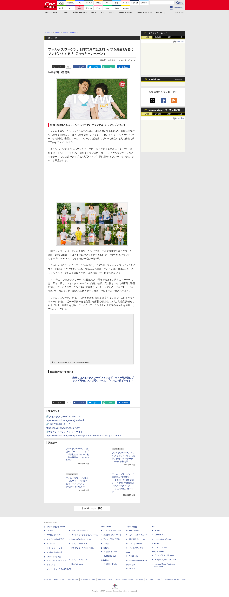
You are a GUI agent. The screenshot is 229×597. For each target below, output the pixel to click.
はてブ (96, 67)
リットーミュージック (112, 530)
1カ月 (180, 37)
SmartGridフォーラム (79, 530)
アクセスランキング (158, 33)
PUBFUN (155, 544)
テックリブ (130, 565)
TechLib (132, 568)
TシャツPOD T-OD (112, 539)
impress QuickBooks (163, 539)
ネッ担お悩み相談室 (54, 552)
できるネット (52, 565)
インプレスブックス (79, 560)
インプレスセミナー (79, 544)
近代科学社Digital (110, 564)
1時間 (147, 37)
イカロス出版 (131, 527)
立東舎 (106, 544)
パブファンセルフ (162, 547)
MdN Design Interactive (138, 560)
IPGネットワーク (158, 552)
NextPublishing (77, 564)
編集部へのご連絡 (105, 579)
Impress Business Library (81, 539)
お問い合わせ (72, 579)
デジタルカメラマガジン (56, 560)
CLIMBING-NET (110, 556)
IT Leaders (51, 544)
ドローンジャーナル (54, 548)
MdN (128, 552)
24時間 (158, 37)
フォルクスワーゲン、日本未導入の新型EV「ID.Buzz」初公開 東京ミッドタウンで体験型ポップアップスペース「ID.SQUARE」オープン (123, 483)
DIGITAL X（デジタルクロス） (83, 548)
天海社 (157, 530)
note (110, 67)
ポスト (60, 67)
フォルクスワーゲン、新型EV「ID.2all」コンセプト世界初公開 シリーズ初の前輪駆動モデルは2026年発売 (77, 454)
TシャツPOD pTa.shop (164, 555)
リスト (68, 67)
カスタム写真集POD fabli (165, 560)
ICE (153, 527)
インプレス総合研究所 (55, 539)
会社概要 (139, 579)
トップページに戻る (91, 508)
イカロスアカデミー (137, 548)
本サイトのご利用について (53, 579)
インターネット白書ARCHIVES (59, 569)
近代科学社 (105, 560)
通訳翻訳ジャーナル (137, 539)
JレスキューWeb (135, 544)
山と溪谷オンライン (111, 552)
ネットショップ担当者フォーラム (84, 535)
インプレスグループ (154, 579)
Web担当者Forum (53, 535)
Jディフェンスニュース (138, 535)
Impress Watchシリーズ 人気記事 (164, 110)
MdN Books (133, 556)
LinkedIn (125, 67)
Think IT (50, 530)
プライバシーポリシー (124, 579)
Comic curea (159, 535)
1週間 (169, 37)
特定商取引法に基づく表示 (175, 579)
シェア (81, 67)
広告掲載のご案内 (88, 579)
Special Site (154, 79)
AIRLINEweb (134, 530)
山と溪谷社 (105, 548)
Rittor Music (106, 527)
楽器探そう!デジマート (113, 535)
